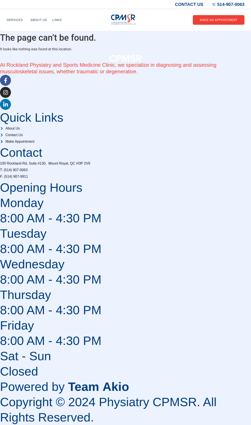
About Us (39, 20)
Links (57, 20)
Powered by (64, 386)
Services (15, 20)
